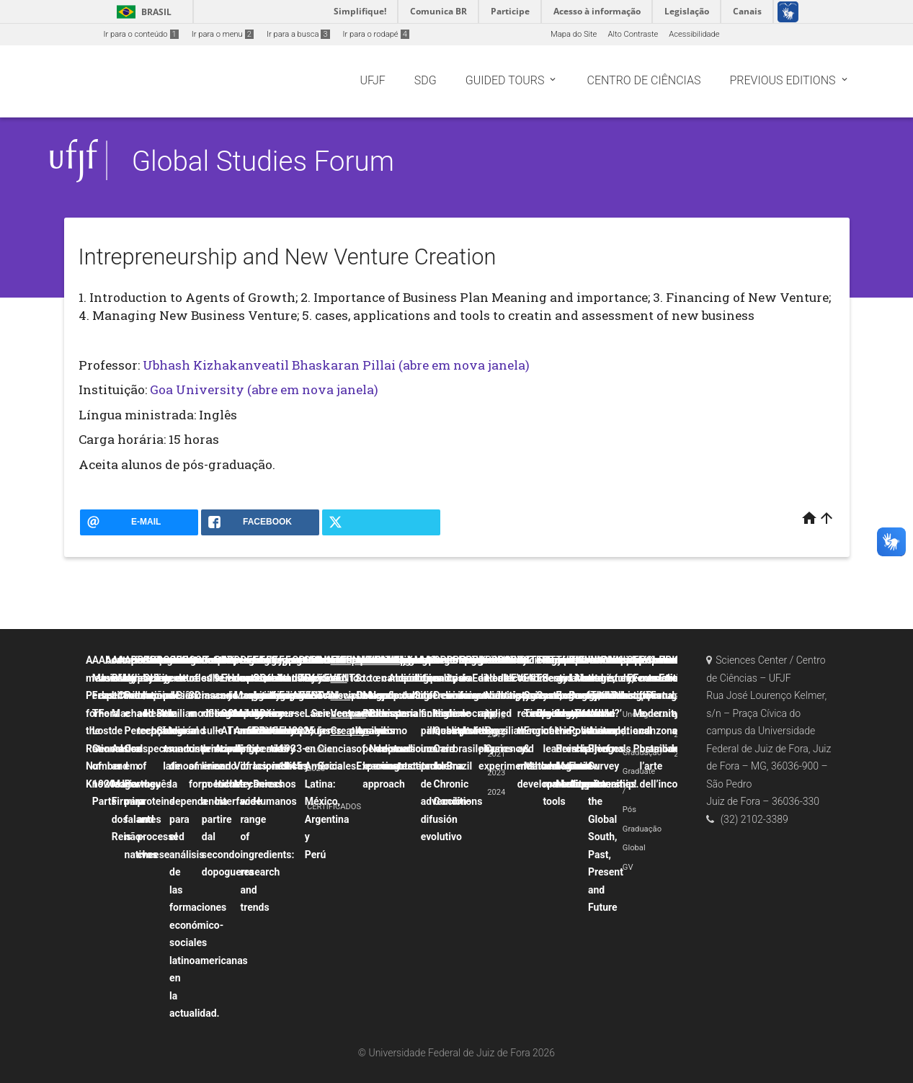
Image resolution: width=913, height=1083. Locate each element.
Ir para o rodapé (376, 34)
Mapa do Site (574, 34)
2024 (496, 792)
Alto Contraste (632, 34)
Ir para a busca (298, 34)
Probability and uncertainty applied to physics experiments (506, 713)
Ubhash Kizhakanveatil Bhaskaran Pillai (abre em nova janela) (336, 365)
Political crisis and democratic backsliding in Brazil (472, 713)
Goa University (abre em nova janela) (264, 389)
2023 (496, 772)
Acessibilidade (694, 34)
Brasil (141, 12)
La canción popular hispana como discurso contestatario (412, 713)
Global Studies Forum (263, 161)
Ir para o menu (223, 34)
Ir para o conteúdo (141, 34)
